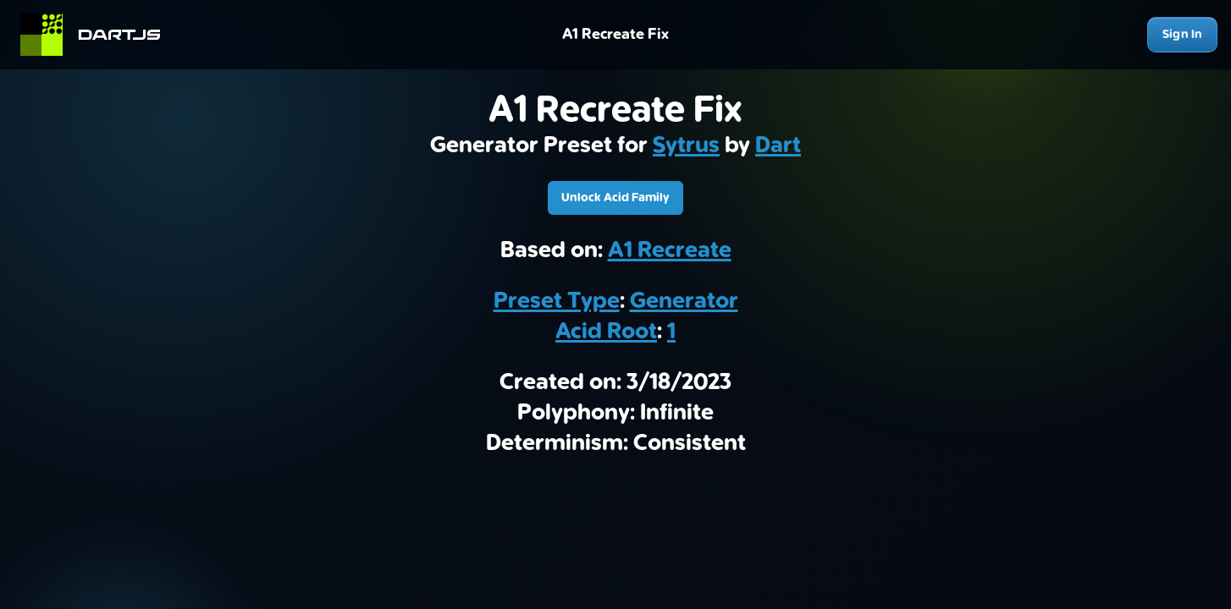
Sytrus (686, 145)
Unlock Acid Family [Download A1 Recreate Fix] (615, 197)
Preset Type (557, 301)
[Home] (98, 35)
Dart (778, 145)
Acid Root (606, 331)
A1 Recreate (669, 250)
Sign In (1182, 34)
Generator (684, 301)
